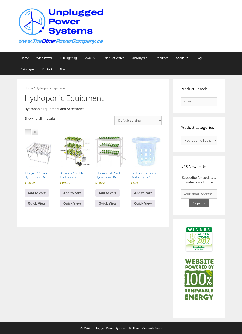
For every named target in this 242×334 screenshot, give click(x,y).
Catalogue (27, 69)
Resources (161, 58)
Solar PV (89, 58)
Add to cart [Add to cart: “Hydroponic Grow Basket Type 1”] (143, 193)
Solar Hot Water (113, 58)
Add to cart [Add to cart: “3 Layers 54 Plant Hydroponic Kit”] (107, 193)
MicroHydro (139, 58)
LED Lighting (68, 58)
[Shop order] (138, 120)
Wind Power (44, 58)
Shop (63, 69)
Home (25, 58)
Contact (47, 69)
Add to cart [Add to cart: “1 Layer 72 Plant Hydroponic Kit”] (37, 193)
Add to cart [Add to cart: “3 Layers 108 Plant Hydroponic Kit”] (72, 193)
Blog (199, 58)
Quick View (37, 203)
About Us (182, 58)
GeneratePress (152, 328)
